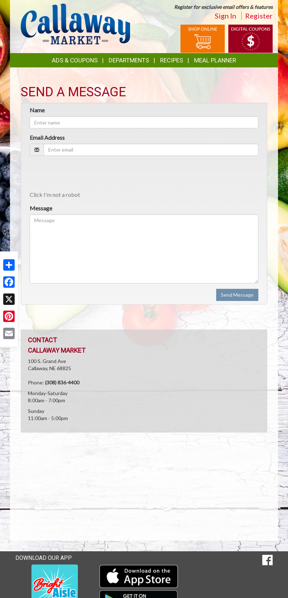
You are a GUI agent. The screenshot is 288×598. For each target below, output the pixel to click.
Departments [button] (129, 60)
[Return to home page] (75, 23)
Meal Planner (215, 60)
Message (41, 208)
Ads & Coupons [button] (75, 60)
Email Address (47, 137)
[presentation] (84, 175)
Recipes (171, 60)
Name (37, 110)
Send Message (237, 295)
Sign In (225, 15)
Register (259, 15)
